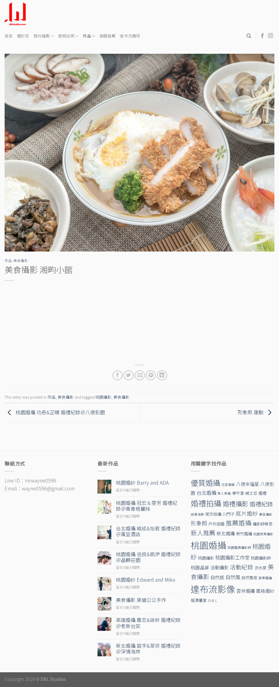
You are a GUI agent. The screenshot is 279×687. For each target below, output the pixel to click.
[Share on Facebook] (118, 375)
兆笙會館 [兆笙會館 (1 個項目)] (228, 484)
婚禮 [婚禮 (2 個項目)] (262, 493)
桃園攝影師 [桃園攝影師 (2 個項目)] (261, 558)
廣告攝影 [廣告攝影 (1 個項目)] (266, 514)
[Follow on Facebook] (262, 36)
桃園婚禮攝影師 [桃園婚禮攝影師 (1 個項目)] (239, 547)
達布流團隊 (130, 36)
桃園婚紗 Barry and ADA (142, 483)
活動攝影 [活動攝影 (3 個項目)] (219, 567)
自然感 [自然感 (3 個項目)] (217, 577)
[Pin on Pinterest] (151, 375)
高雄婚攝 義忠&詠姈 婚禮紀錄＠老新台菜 (148, 623)
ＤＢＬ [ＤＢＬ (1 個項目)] (213, 600)
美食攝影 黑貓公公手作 (141, 600)
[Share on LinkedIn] (162, 375)
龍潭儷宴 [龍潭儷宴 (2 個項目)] (199, 600)
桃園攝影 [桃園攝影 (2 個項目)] (206, 558)
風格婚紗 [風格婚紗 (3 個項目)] (265, 590)
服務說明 (68, 36)
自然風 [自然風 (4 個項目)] (232, 577)
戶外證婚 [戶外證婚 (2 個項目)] (216, 524)
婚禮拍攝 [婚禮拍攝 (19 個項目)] (206, 503)
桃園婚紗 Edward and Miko (145, 580)
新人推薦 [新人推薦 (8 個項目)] (203, 532)
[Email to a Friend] (140, 375)
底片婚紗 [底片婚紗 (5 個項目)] (247, 513)
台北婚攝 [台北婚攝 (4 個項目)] (206, 492)
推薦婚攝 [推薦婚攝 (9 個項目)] (238, 522)
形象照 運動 (256, 412)
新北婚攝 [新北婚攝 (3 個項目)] (225, 533)
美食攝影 (20, 260)
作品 (89, 36)
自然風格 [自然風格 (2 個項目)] (249, 577)
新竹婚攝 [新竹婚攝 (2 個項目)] (244, 534)
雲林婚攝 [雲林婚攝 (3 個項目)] (245, 590)
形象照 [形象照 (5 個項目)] (199, 523)
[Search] (249, 36)
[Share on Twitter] (129, 375)
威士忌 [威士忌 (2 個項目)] (251, 493)
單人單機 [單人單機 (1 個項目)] (224, 493)
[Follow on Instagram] (270, 36)
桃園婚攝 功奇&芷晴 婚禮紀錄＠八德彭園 (55, 412)
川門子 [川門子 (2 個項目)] (229, 514)
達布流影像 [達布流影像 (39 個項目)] (213, 588)
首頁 (9, 36)
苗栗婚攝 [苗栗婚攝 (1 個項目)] (265, 578)
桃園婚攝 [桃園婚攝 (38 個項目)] (208, 544)
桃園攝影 (103, 397)
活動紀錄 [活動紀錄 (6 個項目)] (241, 567)
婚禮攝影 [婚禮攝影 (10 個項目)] (235, 503)
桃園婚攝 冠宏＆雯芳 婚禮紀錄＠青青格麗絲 (146, 506)
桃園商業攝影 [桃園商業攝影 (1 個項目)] (263, 534)
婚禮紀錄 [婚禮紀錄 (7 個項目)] (261, 504)
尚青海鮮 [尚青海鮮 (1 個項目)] (197, 514)
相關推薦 (107, 36)
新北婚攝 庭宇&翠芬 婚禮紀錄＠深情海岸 (148, 648)
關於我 (23, 36)
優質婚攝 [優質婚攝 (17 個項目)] (205, 482)
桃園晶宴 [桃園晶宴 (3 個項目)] (200, 567)
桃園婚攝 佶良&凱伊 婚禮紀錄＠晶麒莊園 (148, 557)
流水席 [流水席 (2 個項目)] (260, 568)
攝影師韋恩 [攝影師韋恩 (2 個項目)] (263, 524)
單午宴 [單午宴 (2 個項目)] (238, 493)
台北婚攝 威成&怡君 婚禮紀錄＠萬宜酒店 (148, 531)
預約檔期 (43, 36)
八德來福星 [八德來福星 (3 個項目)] (247, 484)
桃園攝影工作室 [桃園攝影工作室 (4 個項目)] (232, 557)
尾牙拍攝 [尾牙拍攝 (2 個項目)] (213, 514)
